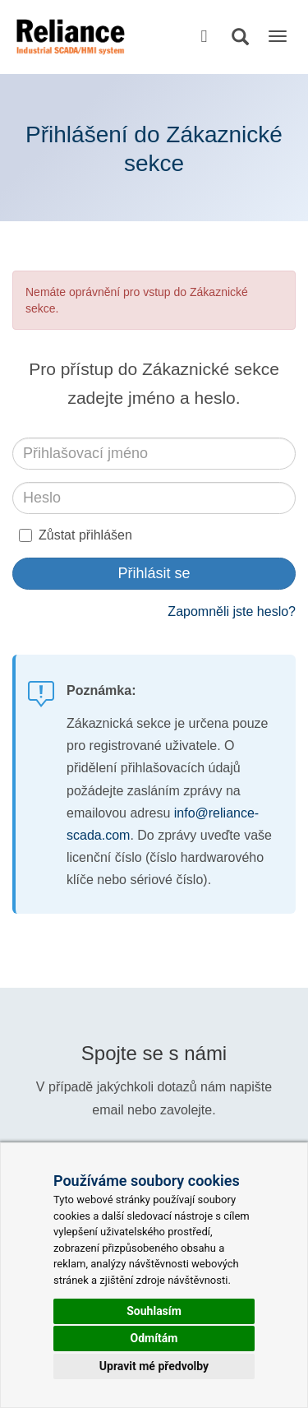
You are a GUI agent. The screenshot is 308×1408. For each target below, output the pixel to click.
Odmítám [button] (154, 1338)
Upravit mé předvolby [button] (154, 1366)
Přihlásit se (153, 573)
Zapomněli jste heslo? (232, 611)
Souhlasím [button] (154, 1311)
